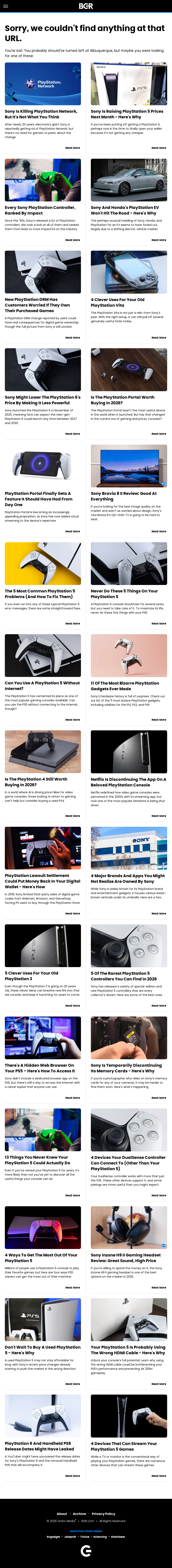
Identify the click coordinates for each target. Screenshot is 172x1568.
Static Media (66, 1521)
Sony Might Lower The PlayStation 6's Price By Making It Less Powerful (43, 400)
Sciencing (100, 1537)
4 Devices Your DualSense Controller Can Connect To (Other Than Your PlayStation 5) (128, 1163)
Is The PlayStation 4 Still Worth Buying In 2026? (36, 782)
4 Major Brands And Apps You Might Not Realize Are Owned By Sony (128, 878)
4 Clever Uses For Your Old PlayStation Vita (118, 302)
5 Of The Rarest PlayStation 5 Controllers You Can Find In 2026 (124, 976)
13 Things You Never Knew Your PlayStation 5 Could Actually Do (37, 1160)
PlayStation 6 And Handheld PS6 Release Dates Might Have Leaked (39, 1446)
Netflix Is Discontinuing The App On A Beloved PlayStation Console (128, 782)
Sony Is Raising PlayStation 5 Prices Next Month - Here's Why (127, 114)
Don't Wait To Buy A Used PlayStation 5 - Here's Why (43, 1350)
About (62, 1514)
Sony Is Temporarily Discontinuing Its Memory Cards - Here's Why (126, 1068)
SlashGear (118, 1537)
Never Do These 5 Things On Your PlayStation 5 (124, 593)
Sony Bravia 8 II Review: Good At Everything (124, 496)
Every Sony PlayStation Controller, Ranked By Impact (40, 210)
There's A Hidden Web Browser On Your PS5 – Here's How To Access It (40, 1068)
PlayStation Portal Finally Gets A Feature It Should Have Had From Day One (38, 499)
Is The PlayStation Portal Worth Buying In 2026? (122, 400)
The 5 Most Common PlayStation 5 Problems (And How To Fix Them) (40, 593)
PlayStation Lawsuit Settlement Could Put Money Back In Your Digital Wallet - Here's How (42, 881)
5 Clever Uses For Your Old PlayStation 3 (31, 976)
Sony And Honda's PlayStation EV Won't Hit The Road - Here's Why (125, 210)
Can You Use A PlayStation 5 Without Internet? (42, 685)
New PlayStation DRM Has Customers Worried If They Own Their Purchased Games (37, 305)
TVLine (84, 1537)
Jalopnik (70, 1537)
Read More (72, 148)
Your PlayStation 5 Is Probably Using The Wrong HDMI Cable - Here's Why (128, 1350)
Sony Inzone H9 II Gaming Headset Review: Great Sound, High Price (126, 1257)
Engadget (53, 1537)
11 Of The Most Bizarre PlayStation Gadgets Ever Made (125, 686)
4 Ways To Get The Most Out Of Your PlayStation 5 (41, 1257)
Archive (79, 1514)
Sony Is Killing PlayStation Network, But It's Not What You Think (41, 114)
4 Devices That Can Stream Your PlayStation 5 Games (124, 1446)
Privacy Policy (103, 1514)
